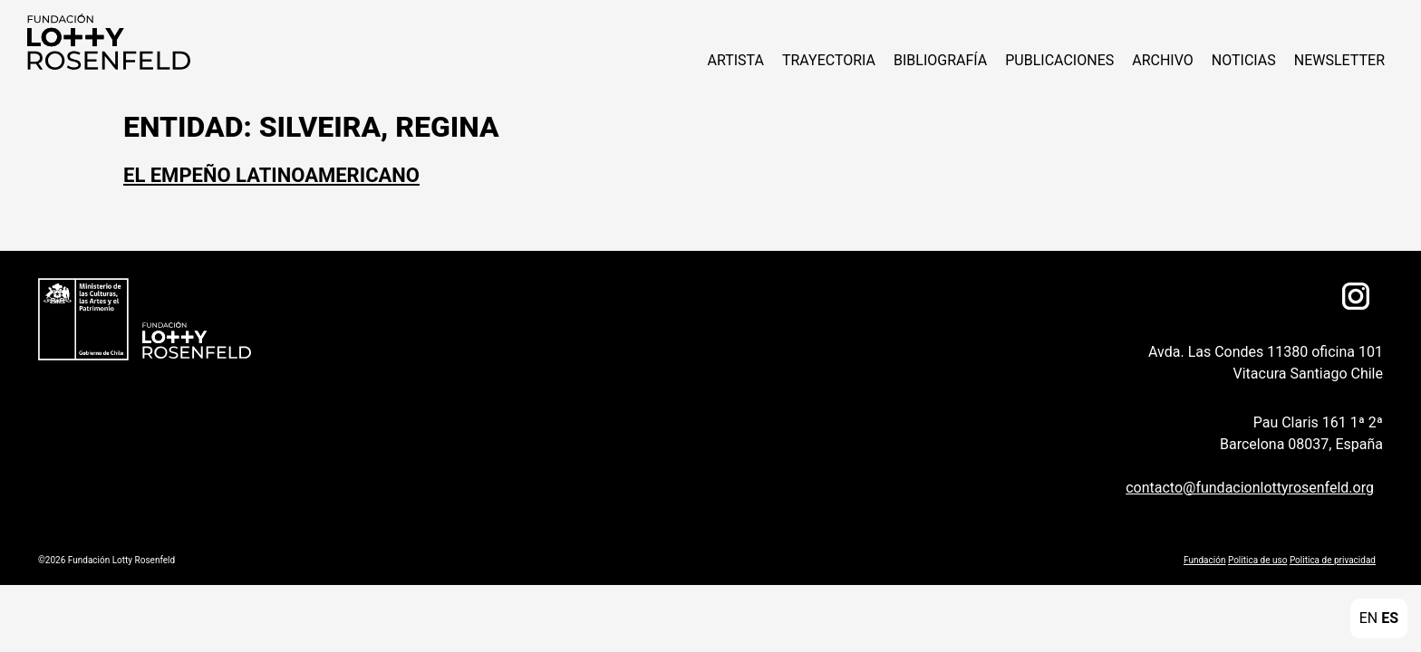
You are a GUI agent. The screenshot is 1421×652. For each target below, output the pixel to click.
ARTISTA (735, 60)
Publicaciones (1059, 60)
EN (1368, 618)
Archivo (1163, 60)
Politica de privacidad (1333, 560)
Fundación (1204, 560)
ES (1389, 618)
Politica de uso (1257, 560)
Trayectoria (828, 60)
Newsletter (1339, 60)
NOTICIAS (1244, 60)
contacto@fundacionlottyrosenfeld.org (1250, 487)
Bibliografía (940, 60)
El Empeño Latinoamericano (271, 175)
